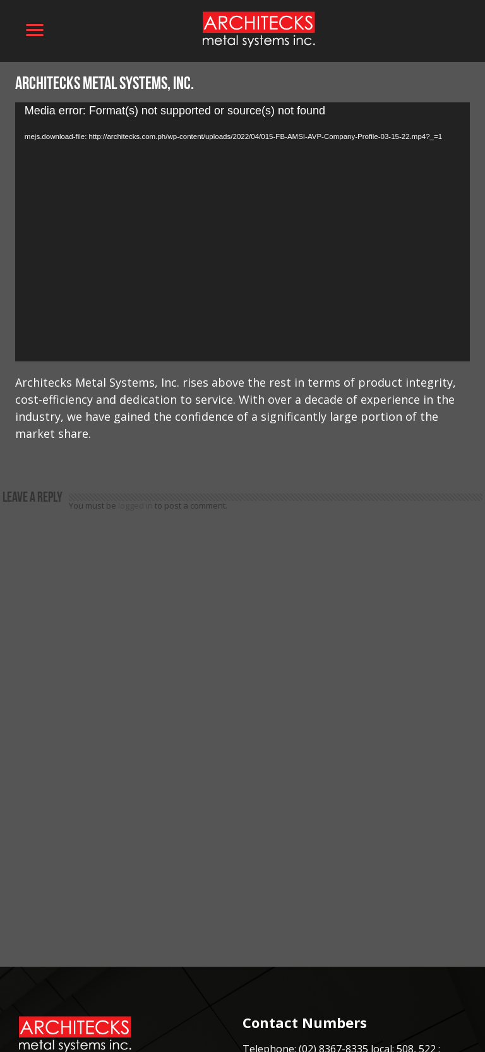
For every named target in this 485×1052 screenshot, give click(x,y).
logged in (135, 505)
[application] (242, 232)
